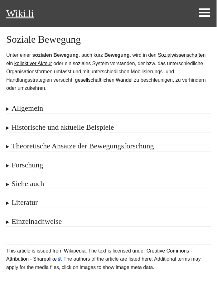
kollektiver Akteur (33, 63)
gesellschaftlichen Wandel (104, 80)
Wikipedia (74, 250)
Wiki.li (20, 13)
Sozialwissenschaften (181, 55)
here (147, 259)
